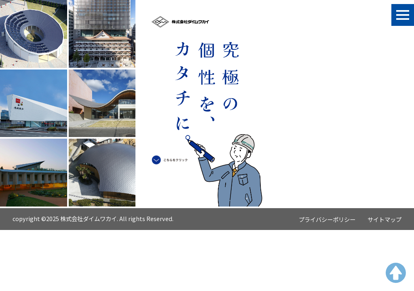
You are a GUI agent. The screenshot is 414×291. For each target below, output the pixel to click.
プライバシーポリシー (327, 219)
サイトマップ (384, 219)
